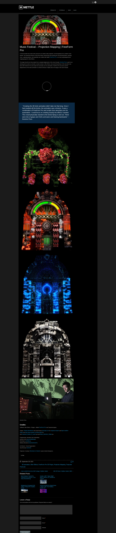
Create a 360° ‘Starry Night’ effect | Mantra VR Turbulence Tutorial (38, 456)
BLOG (75, 10)
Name (43, 488)
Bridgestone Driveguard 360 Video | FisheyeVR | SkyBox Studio (50, 456)
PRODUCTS (53, 10)
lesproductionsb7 (32, 422)
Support (81, 517)
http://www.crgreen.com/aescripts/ (33, 412)
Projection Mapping (57, 443)
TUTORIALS (62, 10)
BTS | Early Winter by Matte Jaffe (80, 35)
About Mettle (82, 514)
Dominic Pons (63, 61)
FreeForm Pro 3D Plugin (44, 443)
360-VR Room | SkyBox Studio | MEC (60, 450)
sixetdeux (28, 420)
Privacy (81, 525)
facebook (29, 427)
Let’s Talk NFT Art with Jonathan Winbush (82, 28)
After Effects (33, 443)
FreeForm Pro (65, 56)
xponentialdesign (31, 418)
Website (44, 498)
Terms (81, 520)
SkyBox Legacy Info (84, 528)
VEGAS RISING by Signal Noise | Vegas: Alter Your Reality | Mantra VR (63, 456)
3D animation (25, 443)
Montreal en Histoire (34, 430)
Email (43, 493)
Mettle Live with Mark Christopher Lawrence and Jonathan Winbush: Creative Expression (83, 47)
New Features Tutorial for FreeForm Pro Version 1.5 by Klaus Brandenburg (26, 456)
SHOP (69, 10)
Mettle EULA (82, 522)
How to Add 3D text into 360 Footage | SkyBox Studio (33, 450)
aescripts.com (44, 410)
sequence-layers (53, 410)
